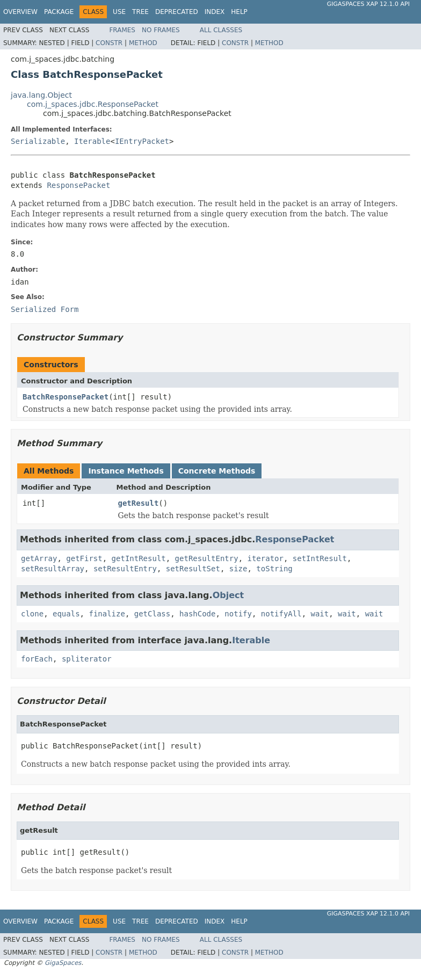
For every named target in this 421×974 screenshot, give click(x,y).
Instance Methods (125, 471)
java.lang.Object (41, 95)
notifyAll (281, 613)
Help (239, 12)
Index (215, 12)
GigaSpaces (63, 962)
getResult (138, 503)
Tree (140, 12)
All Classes (221, 30)
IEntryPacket (142, 141)
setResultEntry (125, 568)
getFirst (84, 558)
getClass (152, 613)
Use (119, 12)
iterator (265, 558)
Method (143, 43)
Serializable (38, 141)
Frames (122, 30)
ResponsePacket (78, 185)
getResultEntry (206, 558)
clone (32, 613)
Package (59, 12)
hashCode (197, 613)
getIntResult (139, 558)
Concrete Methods (217, 471)
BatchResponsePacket (65, 396)
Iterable (92, 141)
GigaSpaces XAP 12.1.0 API (368, 4)
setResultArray (52, 568)
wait (320, 613)
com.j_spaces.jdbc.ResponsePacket (92, 104)
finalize (107, 613)
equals (66, 613)
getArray (39, 558)
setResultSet (193, 568)
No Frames (161, 30)
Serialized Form (44, 309)
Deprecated (176, 12)
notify (238, 613)
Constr (109, 43)
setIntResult (320, 558)
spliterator (87, 659)
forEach (37, 659)
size (238, 568)
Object (228, 595)
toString (274, 568)
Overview (20, 12)
